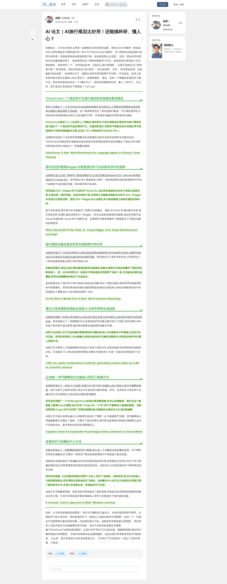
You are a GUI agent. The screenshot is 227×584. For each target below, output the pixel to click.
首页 (63, 4)
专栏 (74, 4)
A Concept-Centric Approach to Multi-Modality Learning (80, 502)
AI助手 (85, 4)
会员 (97, 4)
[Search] (116, 4)
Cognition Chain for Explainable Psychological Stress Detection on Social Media (94, 431)
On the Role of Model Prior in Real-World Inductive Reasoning (83, 298)
